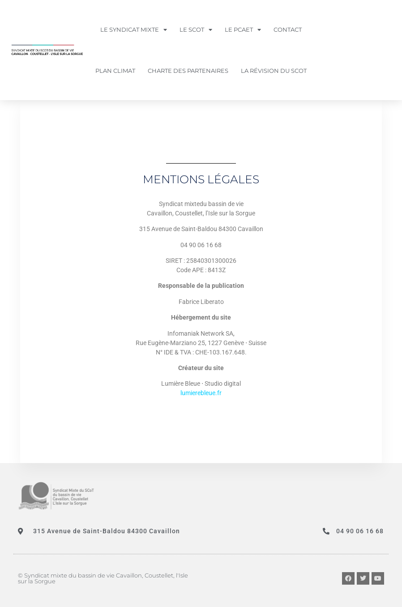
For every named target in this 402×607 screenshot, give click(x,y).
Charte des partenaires (188, 70)
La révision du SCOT (274, 70)
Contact (288, 29)
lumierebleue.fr (201, 392)
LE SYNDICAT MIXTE (133, 29)
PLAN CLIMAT (115, 70)
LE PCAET (243, 29)
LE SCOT (196, 29)
